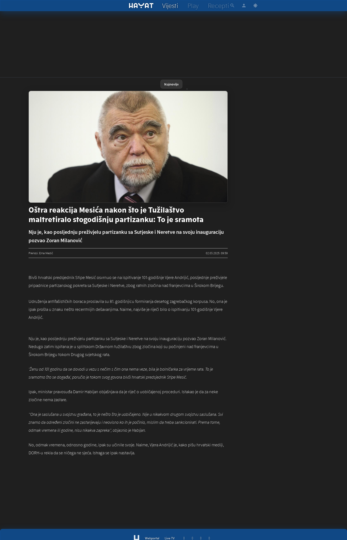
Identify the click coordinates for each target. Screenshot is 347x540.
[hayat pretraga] (232, 5)
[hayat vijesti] (170, 5)
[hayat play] (192, 5)
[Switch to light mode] (255, 5)
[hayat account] (243, 5)
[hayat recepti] (218, 5)
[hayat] (141, 5)
